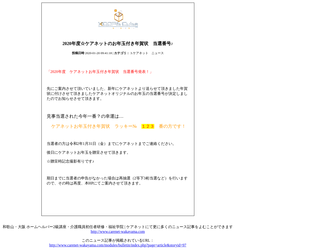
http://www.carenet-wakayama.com (118, 232)
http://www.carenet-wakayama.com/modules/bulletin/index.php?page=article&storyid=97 (117, 245)
